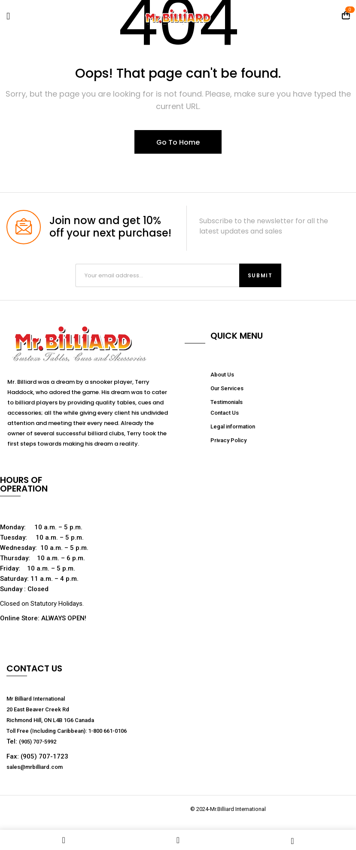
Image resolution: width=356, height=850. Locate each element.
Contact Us (224, 413)
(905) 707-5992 (37, 741)
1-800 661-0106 (107, 731)
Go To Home (178, 142)
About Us (222, 374)
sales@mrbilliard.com (34, 767)
